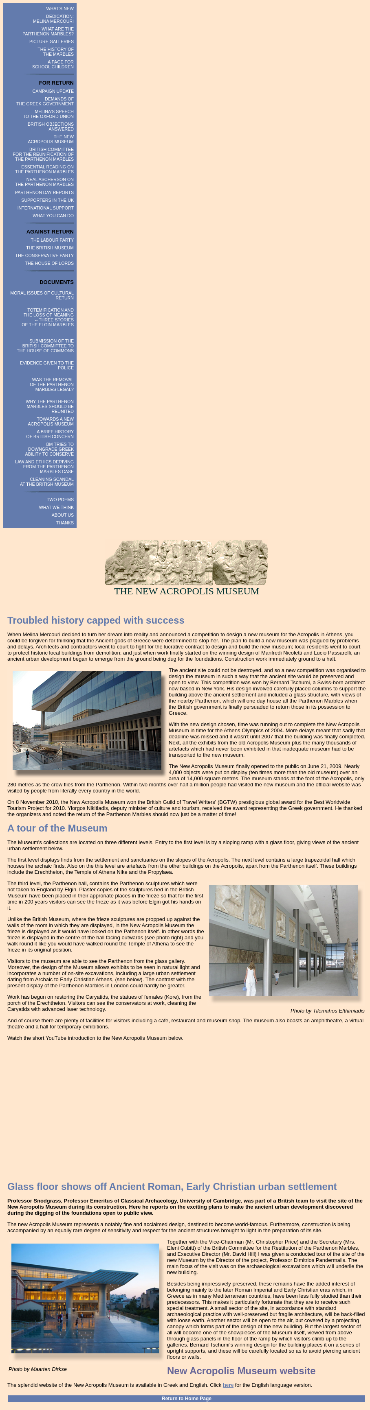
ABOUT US (63, 515)
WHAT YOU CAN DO (53, 215)
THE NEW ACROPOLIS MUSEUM (51, 139)
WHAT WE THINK (56, 507)
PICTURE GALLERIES (51, 41)
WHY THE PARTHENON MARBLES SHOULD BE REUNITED (50, 406)
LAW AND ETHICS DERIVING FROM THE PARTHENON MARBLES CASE (44, 466)
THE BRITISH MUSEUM (50, 247)
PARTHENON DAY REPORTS (44, 192)
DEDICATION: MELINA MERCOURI (53, 19)
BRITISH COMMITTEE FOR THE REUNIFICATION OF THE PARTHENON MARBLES (43, 154)
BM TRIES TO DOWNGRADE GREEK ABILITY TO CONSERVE (49, 449)
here (228, 1385)
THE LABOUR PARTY (52, 240)
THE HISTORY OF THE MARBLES (55, 52)
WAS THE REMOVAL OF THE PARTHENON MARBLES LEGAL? (52, 384)
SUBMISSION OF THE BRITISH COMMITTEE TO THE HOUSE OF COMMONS (45, 345)
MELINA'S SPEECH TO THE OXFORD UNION (48, 114)
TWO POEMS (60, 499)
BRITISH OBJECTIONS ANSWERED (51, 126)
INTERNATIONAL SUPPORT (46, 207)
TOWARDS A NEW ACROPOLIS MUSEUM (51, 421)
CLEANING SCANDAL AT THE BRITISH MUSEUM (47, 482)
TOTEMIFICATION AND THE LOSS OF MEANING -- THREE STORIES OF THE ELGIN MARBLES (48, 317)
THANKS (65, 522)
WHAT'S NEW (60, 8)
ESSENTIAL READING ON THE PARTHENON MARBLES (44, 169)
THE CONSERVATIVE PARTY (44, 255)
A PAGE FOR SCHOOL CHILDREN (53, 64)
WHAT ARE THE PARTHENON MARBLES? (48, 31)
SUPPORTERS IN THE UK (47, 200)
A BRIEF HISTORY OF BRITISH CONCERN (50, 434)
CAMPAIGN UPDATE (53, 91)
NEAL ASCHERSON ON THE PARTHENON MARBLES (44, 182)
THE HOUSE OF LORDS (49, 263)
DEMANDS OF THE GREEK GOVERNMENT (45, 101)
